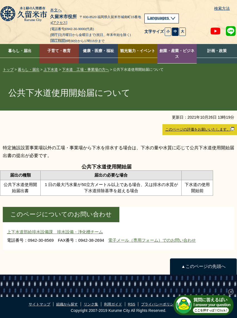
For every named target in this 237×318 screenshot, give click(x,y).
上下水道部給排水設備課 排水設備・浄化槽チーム (55, 231)
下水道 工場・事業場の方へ (85, 69)
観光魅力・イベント (137, 51)
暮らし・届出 (19, 51)
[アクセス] (59, 23)
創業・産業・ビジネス (176, 54)
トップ (8, 69)
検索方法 (222, 8)
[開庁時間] (57, 40)
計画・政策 (217, 51)
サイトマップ (39, 304)
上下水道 (50, 69)
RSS (131, 304)
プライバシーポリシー (159, 304)
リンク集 (91, 304)
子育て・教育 (59, 51)
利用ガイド (113, 304)
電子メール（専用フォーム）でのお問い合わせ (152, 240)
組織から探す (67, 304)
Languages (161, 18)
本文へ (56, 10)
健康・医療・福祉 (98, 51)
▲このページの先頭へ (203, 266)
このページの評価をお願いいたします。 (199, 129)
